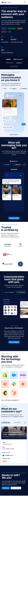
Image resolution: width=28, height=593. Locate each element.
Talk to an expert (14, 218)
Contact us (6, 488)
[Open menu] (25, 2)
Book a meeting (16, 488)
